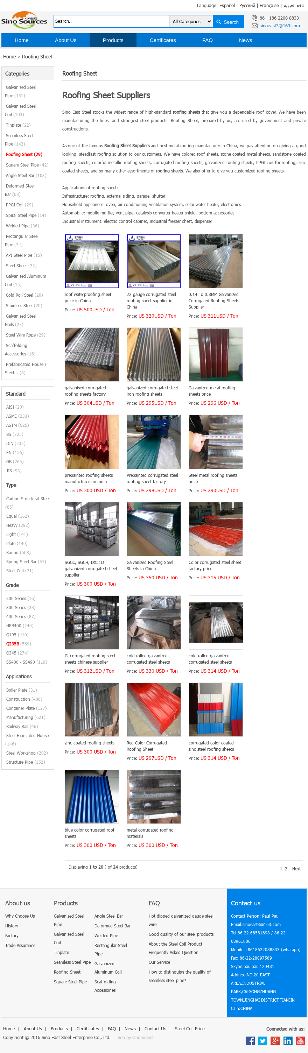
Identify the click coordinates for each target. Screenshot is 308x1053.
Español (227, 5)
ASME (11, 416)
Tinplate (18, 124)
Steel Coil (15, 570)
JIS (9, 470)
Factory (12, 935)
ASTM (11, 425)
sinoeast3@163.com (280, 25)
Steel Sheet (21, 265)
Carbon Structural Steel (28, 498)
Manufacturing (19, 717)
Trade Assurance (20, 945)
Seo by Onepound (135, 1037)
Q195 (11, 634)
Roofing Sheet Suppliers (126, 145)
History (11, 925)
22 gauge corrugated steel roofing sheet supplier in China (151, 300)
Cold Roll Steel (24, 294)
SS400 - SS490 (20, 661)
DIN (9, 443)
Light (11, 534)
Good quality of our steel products (181, 934)
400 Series (16, 616)
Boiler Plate (16, 689)
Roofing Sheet (24, 154)
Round (12, 552)
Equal (11, 516)
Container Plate (20, 708)
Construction (18, 699)
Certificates (163, 40)
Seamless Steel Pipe (72, 962)
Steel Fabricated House (27, 735)
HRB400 (13, 625)
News (245, 40)
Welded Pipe (22, 225)
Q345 (11, 652)
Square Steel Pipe (27, 164)
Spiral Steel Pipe (26, 215)
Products (113, 40)
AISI (10, 406)
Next (296, 868)
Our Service (159, 962)
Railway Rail (17, 726)
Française (269, 5)
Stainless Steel (24, 305)
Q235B (12, 643)
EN (9, 452)
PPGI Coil (19, 204)
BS (8, 434)
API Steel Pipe (24, 255)
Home (22, 40)
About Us (66, 40)
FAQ (207, 40)
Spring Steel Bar (21, 561)
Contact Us (28, 54)
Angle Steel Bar (26, 175)
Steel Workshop (21, 752)
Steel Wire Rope (26, 334)
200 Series (16, 598)
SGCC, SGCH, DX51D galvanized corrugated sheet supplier (91, 568)
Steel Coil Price (85, 54)
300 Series (16, 607)
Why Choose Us (20, 915)
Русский (247, 5)
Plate (10, 543)
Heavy (12, 525)
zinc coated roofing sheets (89, 742)
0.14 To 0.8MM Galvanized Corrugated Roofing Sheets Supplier (214, 300)
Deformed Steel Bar (112, 925)
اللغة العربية (295, 5)
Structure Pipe (19, 761)
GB (9, 461)
